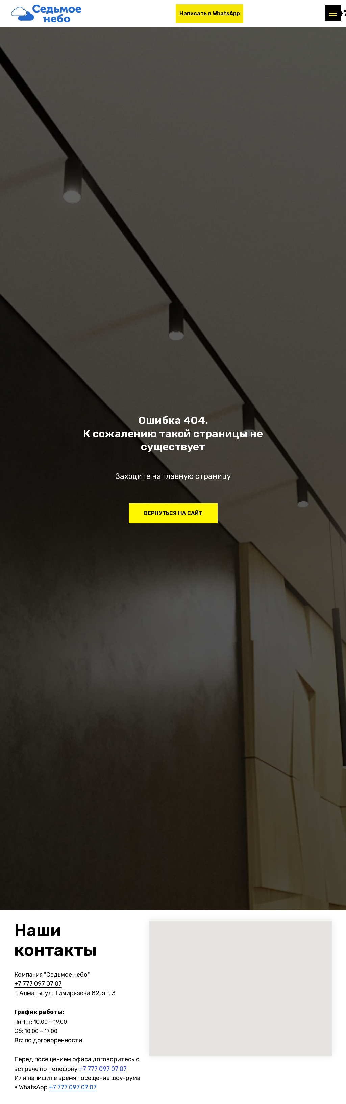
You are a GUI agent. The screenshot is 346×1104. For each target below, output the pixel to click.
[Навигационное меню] (333, 13)
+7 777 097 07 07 (38, 983)
